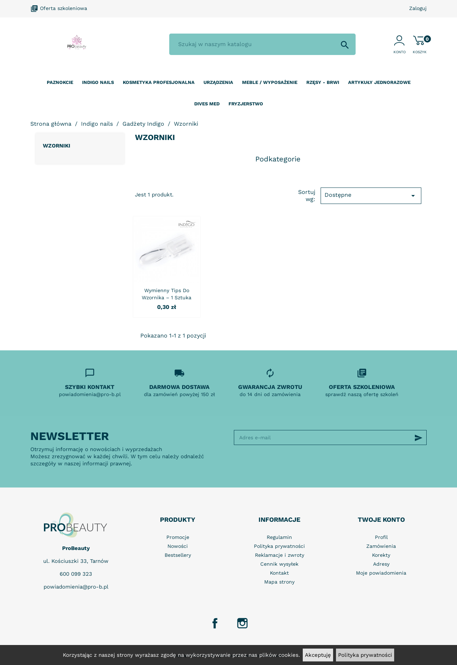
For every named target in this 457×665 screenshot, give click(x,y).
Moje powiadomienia (381, 573)
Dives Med (207, 103)
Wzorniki (56, 145)
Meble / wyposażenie (269, 82)
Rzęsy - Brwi (322, 82)
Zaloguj (418, 8)
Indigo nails (98, 82)
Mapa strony (279, 582)
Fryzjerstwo (245, 103)
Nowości (177, 546)
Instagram (242, 623)
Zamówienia (381, 546)
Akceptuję (318, 655)
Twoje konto (381, 519)
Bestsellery (178, 555)
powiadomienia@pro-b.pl (76, 587)
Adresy (381, 564)
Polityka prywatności (365, 655)
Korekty (381, 555)
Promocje (177, 537)
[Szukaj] (262, 44)
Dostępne (371, 195)
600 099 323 (76, 574)
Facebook (215, 623)
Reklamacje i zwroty (279, 555)
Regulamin (279, 537)
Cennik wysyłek (279, 564)
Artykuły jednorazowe (379, 82)
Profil (381, 537)
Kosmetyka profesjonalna (159, 82)
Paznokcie (60, 82)
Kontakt (279, 573)
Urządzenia (218, 82)
